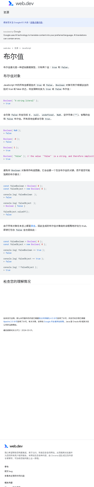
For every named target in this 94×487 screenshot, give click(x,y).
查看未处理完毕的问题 (15, 476)
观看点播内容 (36, 22)
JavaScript (26, 48)
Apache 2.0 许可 (10, 321)
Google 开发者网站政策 (54, 321)
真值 (33, 226)
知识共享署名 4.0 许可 (48, 318)
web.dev (7, 48)
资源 (6, 12)
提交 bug (9, 471)
